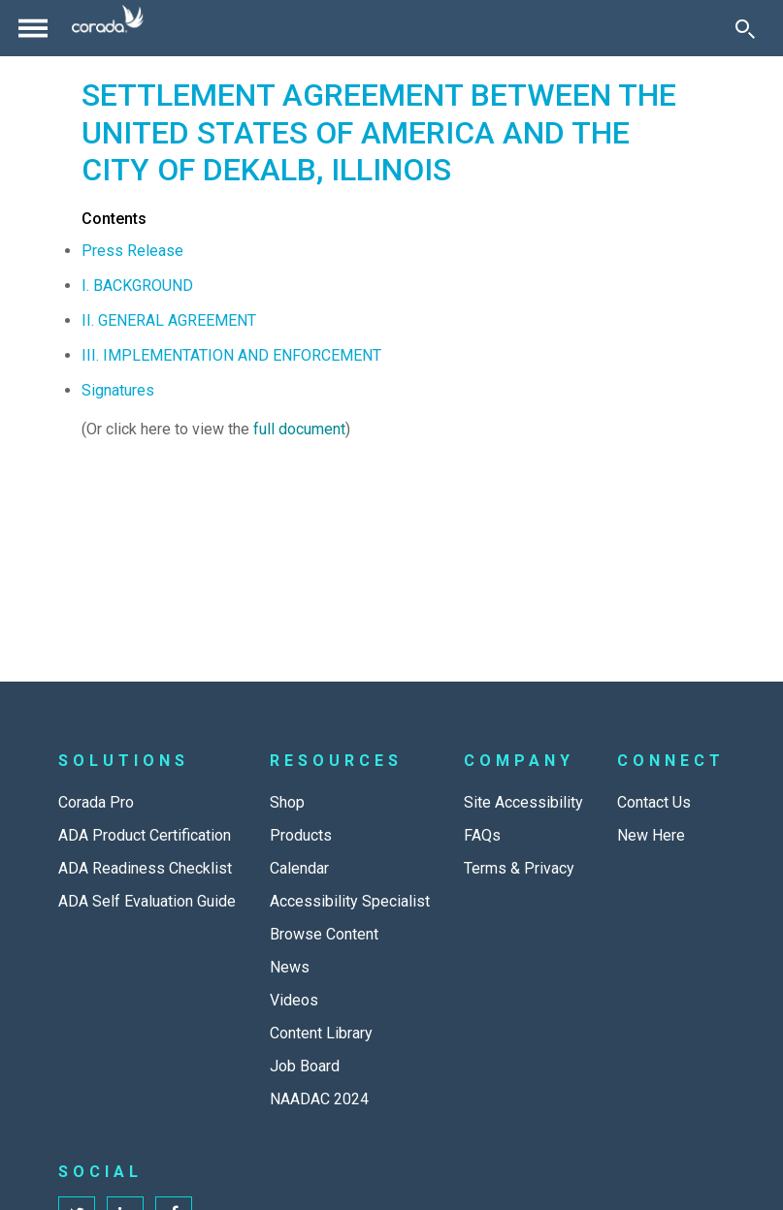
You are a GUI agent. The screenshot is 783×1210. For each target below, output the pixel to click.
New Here (651, 835)
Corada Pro (96, 802)
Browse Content (324, 934)
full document (299, 429)
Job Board (305, 1066)
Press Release (132, 250)
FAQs (482, 835)
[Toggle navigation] (33, 28)
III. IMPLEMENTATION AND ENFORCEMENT (231, 355)
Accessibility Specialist (350, 901)
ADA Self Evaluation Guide (147, 901)
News (290, 967)
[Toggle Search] (745, 28)
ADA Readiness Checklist (145, 868)
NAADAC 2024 (319, 1099)
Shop (287, 802)
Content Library (321, 1033)
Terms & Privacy (519, 868)
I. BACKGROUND (137, 285)
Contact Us (654, 802)
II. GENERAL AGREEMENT (169, 320)
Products (301, 835)
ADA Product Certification (144, 835)
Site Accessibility (523, 802)
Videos (294, 1000)
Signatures (118, 390)
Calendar (299, 868)
